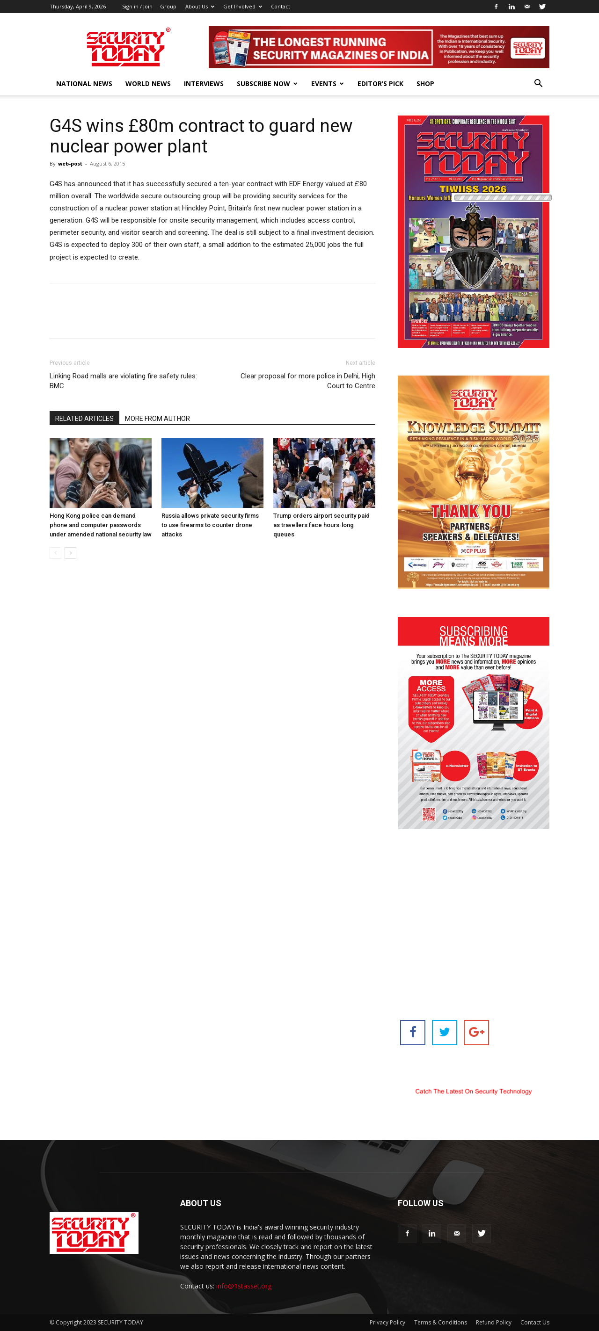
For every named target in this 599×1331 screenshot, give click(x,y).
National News (84, 83)
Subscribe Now (267, 83)
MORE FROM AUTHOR (157, 418)
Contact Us (534, 1322)
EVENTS (327, 83)
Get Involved (242, 6)
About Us (199, 6)
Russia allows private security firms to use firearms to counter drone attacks (210, 525)
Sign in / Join (137, 6)
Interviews (204, 83)
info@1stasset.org (243, 1285)
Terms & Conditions (440, 1322)
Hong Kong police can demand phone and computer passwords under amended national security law (101, 525)
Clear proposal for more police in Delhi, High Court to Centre (308, 381)
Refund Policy (493, 1322)
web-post (70, 163)
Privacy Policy (387, 1322)
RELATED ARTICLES (84, 418)
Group (168, 6)
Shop (425, 83)
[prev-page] (55, 553)
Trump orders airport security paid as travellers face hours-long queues (321, 525)
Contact (280, 6)
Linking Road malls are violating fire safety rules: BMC (123, 381)
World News (148, 83)
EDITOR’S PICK (380, 83)
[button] (538, 84)
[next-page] (70, 553)
